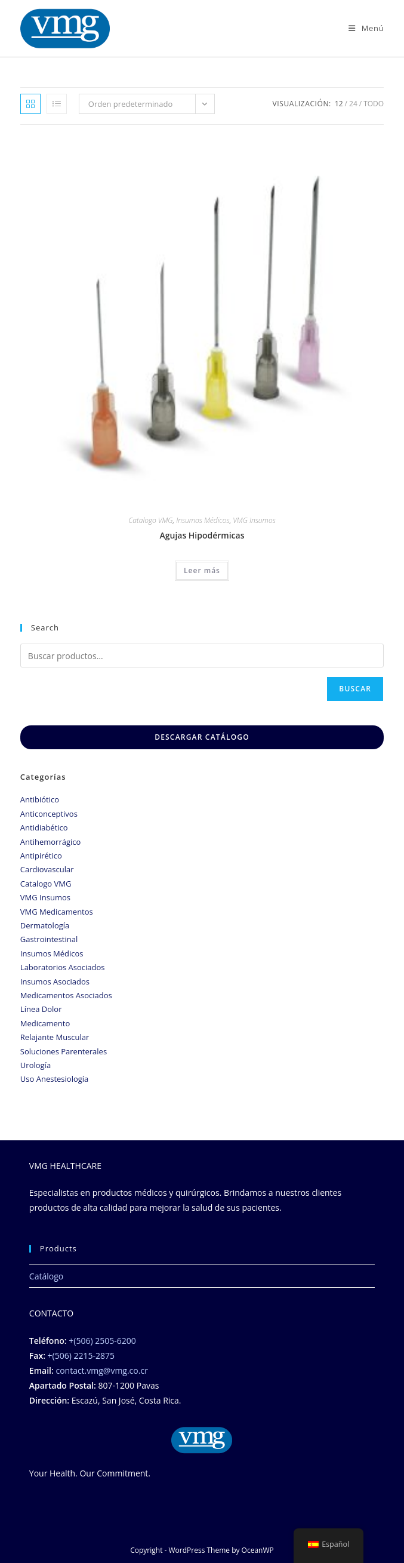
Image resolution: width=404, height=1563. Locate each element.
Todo (373, 104)
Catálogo (46, 1276)
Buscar (355, 689)
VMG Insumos (254, 520)
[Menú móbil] (366, 28)
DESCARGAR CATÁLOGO (202, 737)
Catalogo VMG (150, 520)
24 (353, 104)
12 (339, 104)
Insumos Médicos (203, 520)
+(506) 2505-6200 (102, 1340)
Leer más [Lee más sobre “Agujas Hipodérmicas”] (202, 570)
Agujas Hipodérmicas (201, 535)
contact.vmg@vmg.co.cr (101, 1370)
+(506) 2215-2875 (81, 1355)
